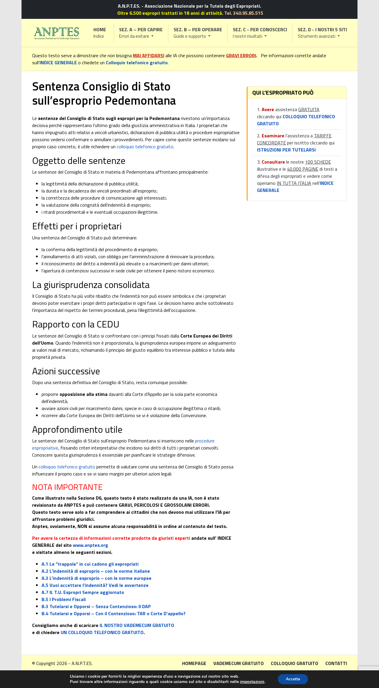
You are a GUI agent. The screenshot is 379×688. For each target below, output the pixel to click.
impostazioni (251, 681)
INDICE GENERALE (58, 62)
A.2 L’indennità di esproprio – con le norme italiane (96, 571)
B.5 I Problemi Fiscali (64, 599)
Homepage (194, 663)
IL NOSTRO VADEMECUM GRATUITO (137, 625)
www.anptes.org (90, 545)
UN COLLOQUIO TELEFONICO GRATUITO (102, 632)
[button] (141, 33)
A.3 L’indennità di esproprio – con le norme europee (96, 578)
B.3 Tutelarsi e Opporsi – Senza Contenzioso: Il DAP (96, 606)
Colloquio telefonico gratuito (137, 62)
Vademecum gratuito (238, 663)
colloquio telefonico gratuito (145, 146)
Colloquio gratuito (294, 663)
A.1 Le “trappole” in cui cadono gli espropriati (90, 563)
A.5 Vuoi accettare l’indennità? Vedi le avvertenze (95, 585)
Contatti (336, 663)
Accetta (293, 679)
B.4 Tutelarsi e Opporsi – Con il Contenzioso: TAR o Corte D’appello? (114, 613)
